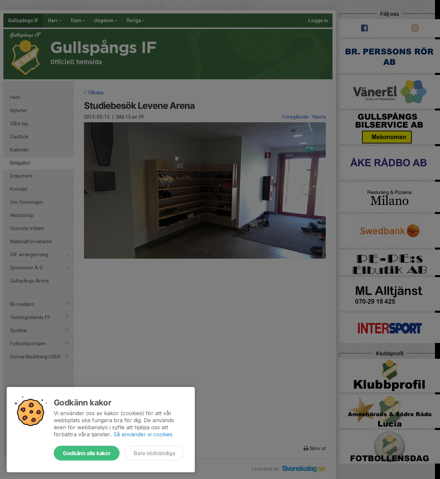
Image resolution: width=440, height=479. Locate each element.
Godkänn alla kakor (87, 453)
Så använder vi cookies (143, 434)
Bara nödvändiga (154, 453)
